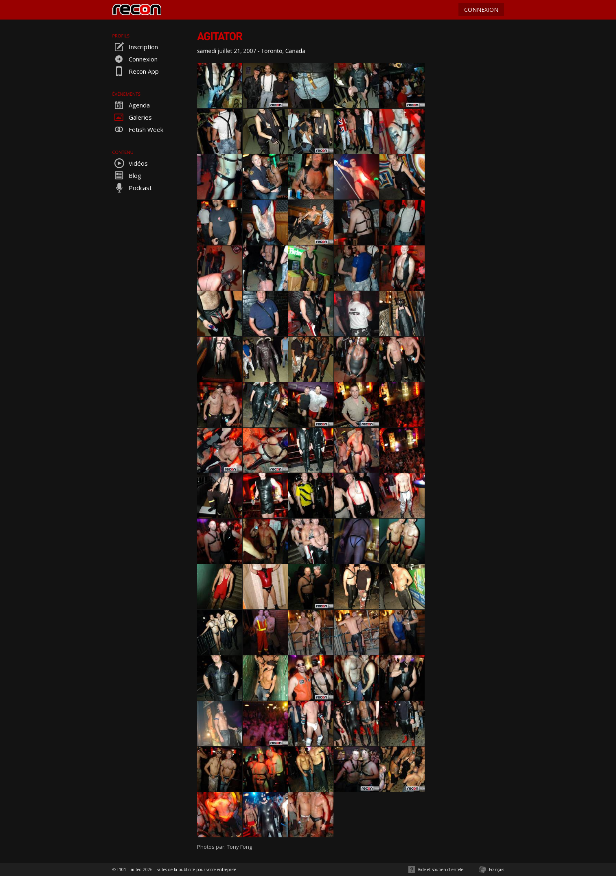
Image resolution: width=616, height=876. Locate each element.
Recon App (135, 71)
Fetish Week (137, 129)
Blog (126, 175)
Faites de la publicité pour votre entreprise (196, 869)
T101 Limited (129, 869)
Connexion (135, 59)
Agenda (131, 105)
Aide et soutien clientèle (440, 869)
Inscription (135, 47)
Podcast (132, 188)
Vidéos (130, 163)
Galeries (132, 117)
